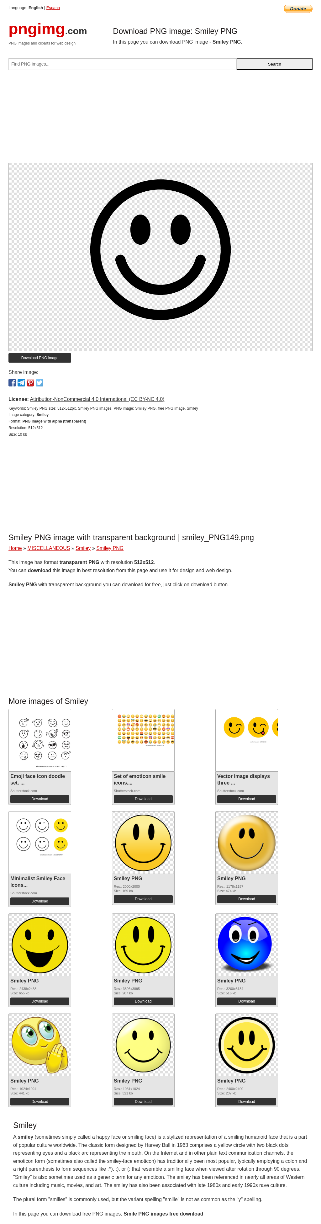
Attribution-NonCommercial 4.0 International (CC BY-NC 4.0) (97, 399)
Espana (53, 7)
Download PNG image (40, 358)
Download (39, 799)
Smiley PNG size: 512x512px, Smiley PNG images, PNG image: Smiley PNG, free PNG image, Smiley (112, 408)
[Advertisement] (160, 119)
